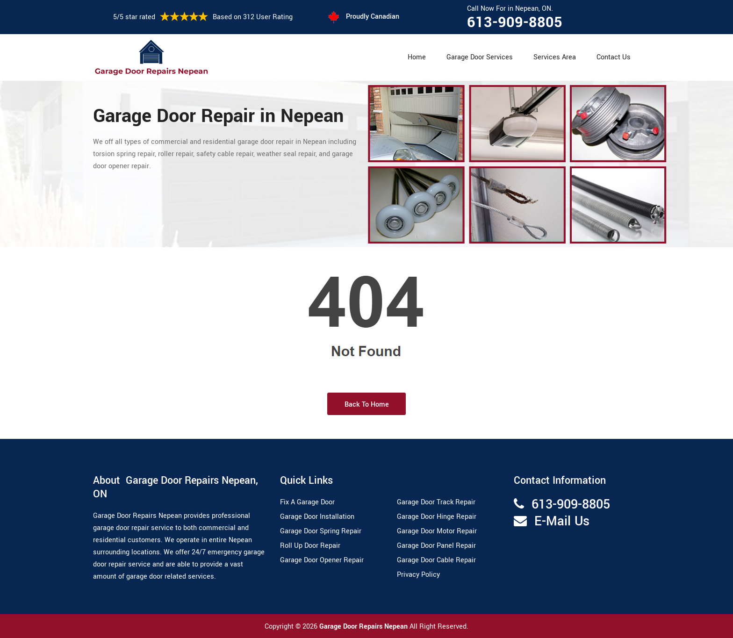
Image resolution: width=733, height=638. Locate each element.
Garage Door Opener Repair (322, 560)
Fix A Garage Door (307, 502)
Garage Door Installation (317, 517)
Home (417, 57)
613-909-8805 (514, 22)
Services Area (554, 57)
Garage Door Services (479, 57)
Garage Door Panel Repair (436, 546)
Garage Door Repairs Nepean (364, 626)
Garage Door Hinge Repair (436, 517)
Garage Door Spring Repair (320, 531)
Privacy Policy (418, 575)
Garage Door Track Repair (436, 502)
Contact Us (613, 57)
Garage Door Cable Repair (436, 560)
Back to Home (367, 404)
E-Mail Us (561, 521)
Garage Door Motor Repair (437, 531)
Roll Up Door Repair (310, 546)
